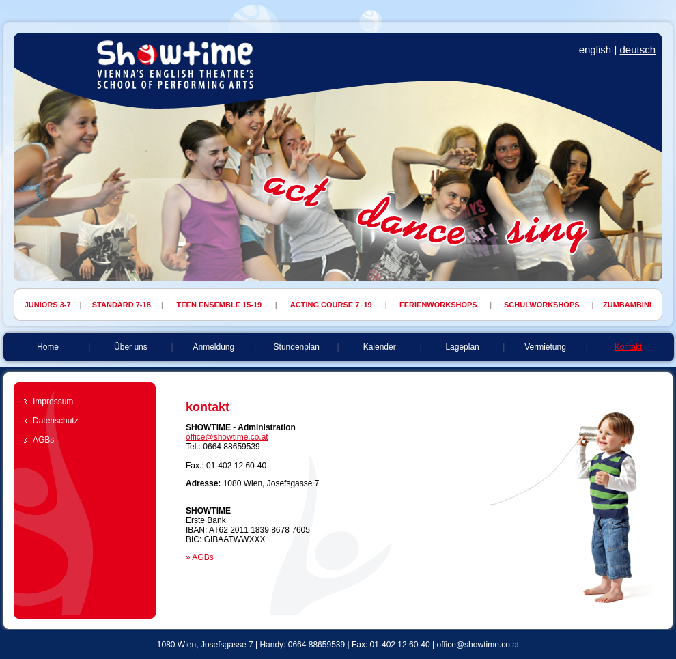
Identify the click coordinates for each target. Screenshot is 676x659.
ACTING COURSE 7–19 (331, 304)
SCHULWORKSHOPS (542, 304)
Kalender (379, 347)
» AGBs (200, 557)
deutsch (637, 49)
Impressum (53, 401)
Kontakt (629, 347)
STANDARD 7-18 (121, 304)
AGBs (43, 440)
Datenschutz (56, 420)
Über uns (130, 347)
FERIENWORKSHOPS (438, 304)
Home (48, 347)
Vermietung (545, 347)
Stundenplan (297, 347)
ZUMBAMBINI (627, 304)
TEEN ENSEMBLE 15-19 (219, 304)
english (595, 49)
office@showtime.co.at (227, 437)
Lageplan (462, 347)
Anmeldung (213, 347)
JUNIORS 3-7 (48, 304)
